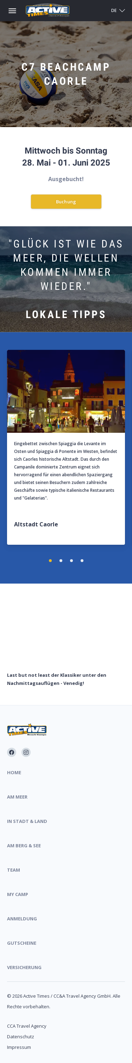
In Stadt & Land (27, 821)
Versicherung (24, 967)
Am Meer (17, 797)
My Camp (17, 894)
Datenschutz (20, 1036)
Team (13, 870)
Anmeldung (22, 918)
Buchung (66, 201)
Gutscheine (21, 943)
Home (14, 772)
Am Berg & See (24, 845)
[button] (50, 560)
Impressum (19, 1047)
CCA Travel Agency (26, 1026)
